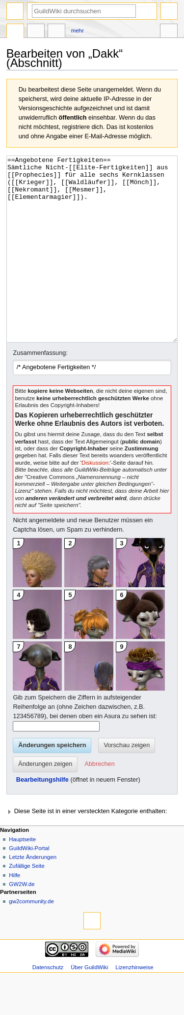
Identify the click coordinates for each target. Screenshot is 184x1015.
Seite (15, 32)
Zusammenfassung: (40, 389)
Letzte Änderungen (32, 894)
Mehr (77, 30)
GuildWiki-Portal (29, 885)
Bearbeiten (56, 32)
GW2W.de (21, 921)
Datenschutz (48, 1004)
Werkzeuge (168, 32)
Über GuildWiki (89, 1004)
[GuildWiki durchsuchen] (84, 11)
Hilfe (14, 912)
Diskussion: (95, 500)
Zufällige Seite (27, 903)
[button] (99, 801)
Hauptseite (22, 876)
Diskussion (35, 32)
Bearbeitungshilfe (42, 816)
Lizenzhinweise (134, 1004)
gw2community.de (31, 938)
